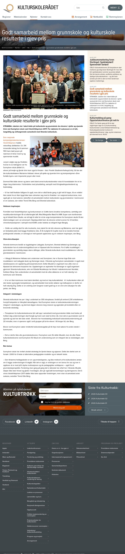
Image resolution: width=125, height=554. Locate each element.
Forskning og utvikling (35, 454)
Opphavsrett (31, 507)
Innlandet (5, 450)
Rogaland (5, 463)
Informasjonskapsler (11, 551)
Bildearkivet (80, 450)
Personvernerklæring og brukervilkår (70, 551)
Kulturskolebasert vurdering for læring (34, 476)
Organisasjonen (57, 450)
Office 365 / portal (43, 551)
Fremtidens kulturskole (35, 458)
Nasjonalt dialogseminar (36, 502)
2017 (23, 44)
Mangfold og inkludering (36, 498)
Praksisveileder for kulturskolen (34, 518)
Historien (55, 471)
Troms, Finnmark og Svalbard (9, 468)
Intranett (27, 551)
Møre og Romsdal (8, 454)
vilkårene (66, 399)
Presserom (56, 458)
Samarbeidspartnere (59, 463)
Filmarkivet (80, 454)
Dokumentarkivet (82, 445)
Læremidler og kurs (34, 494)
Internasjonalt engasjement (62, 454)
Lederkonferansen (33, 445)
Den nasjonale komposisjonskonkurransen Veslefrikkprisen (14, 137)
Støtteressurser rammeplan (37, 523)
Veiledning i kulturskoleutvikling (34, 528)
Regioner (6, 13)
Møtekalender (21, 13)
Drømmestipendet (107, 450)
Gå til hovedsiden (7, 44)
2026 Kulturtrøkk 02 (99, 395)
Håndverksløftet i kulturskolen (33, 470)
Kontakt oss (47, 13)
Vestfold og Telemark (10, 477)
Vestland (5, 482)
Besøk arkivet (96, 407)
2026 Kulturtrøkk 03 (99, 391)
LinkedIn (29, 418)
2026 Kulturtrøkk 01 (99, 400)
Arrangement (32, 538)
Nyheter (35, 13)
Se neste (113, 137)
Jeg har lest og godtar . (57, 399)
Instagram (48, 418)
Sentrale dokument (59, 467)
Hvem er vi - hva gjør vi (60, 445)
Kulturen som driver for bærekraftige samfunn (35, 464)
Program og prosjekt (34, 533)
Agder (4, 445)
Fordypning (31, 450)
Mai (28, 44)
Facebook (10, 418)
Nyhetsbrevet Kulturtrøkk (36, 485)
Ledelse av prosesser (35, 489)
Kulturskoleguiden (33, 481)
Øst (3, 486)
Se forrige (99, 137)
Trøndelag (6, 473)
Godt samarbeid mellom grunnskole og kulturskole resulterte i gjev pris (54, 44)
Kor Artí (104, 454)
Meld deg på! (59, 404)
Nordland (5, 458)
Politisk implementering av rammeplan (37, 512)
